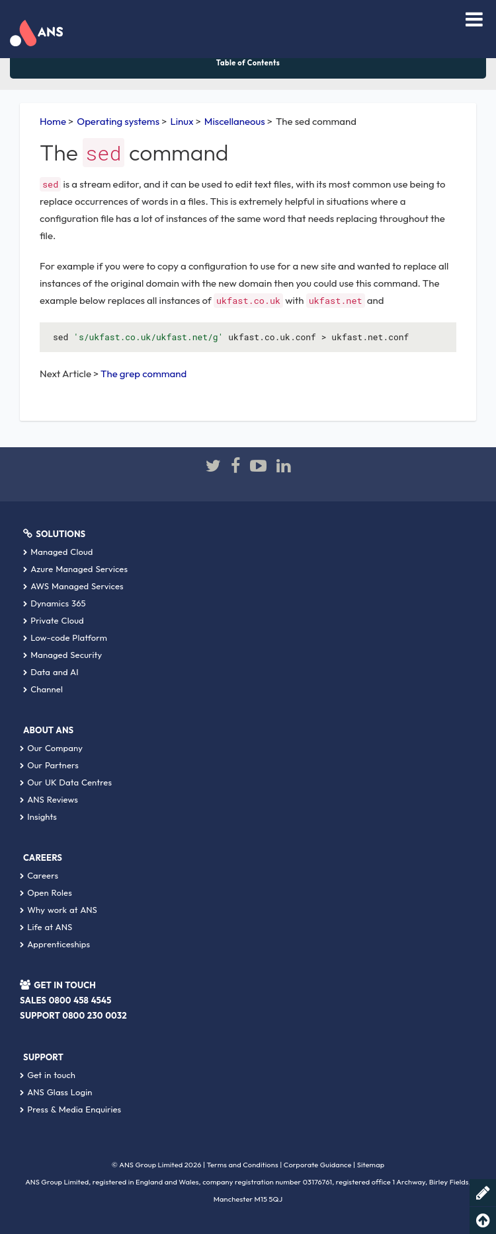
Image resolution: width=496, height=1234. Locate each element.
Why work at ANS (58, 909)
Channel (43, 689)
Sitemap (371, 1164)
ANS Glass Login (56, 1092)
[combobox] (436, 21)
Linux (181, 121)
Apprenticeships (55, 944)
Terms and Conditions (242, 1164)
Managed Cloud (58, 551)
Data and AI (51, 672)
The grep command (143, 373)
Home (53, 121)
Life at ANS (46, 927)
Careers (39, 875)
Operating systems (118, 121)
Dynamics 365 (54, 603)
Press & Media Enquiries (70, 1109)
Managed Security (62, 654)
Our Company (51, 748)
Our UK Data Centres (66, 782)
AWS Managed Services (73, 586)
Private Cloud (53, 620)
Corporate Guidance (318, 1164)
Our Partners (49, 765)
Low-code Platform (65, 637)
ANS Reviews (49, 799)
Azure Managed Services (75, 568)
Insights (38, 816)
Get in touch (47, 1075)
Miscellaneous (234, 121)
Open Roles (46, 892)
